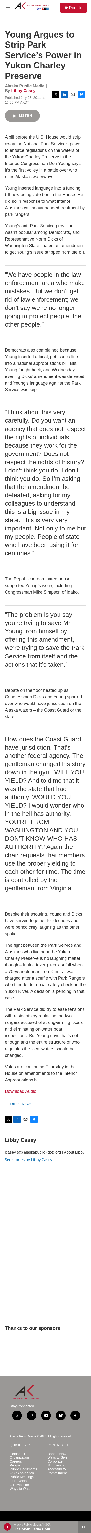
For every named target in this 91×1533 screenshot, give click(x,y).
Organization (19, 1457)
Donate (75, 7)
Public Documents (23, 1469)
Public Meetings (22, 1477)
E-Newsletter (19, 1485)
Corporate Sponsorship (57, 1463)
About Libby (74, 1152)
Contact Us (18, 1454)
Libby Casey (23, 90)
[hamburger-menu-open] (8, 7)
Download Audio (20, 1091)
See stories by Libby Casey (28, 1159)
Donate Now (57, 1454)
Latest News (20, 1104)
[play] (7, 1526)
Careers (16, 1461)
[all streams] (84, 1527)
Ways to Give (58, 1457)
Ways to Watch (21, 1489)
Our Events (18, 1481)
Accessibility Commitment (57, 1471)
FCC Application (22, 1473)
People (15, 1465)
